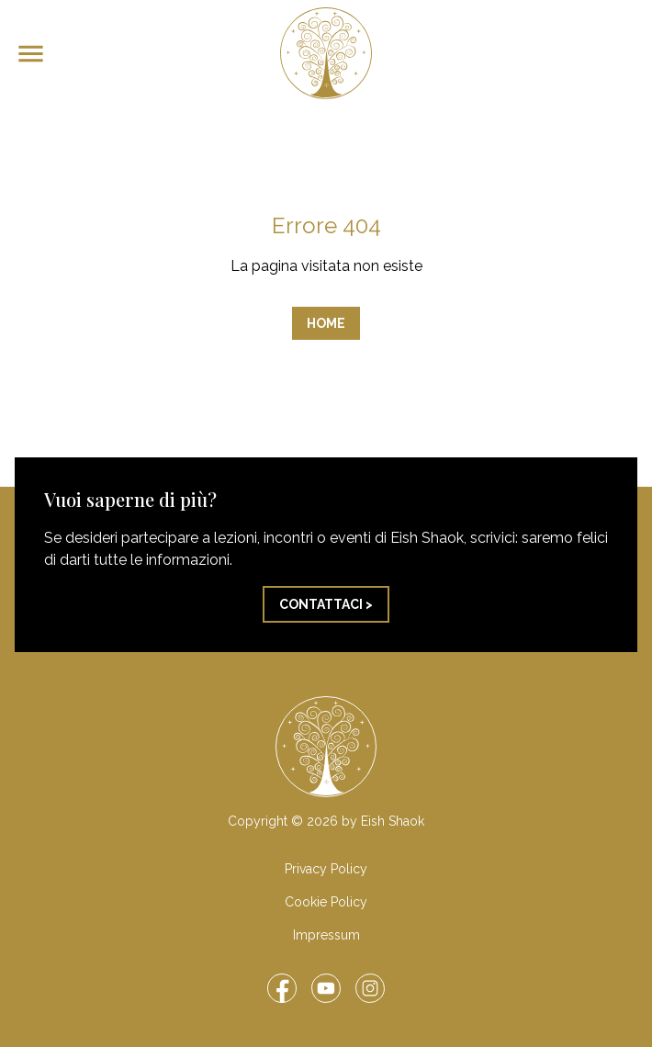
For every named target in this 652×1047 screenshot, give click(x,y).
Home (326, 323)
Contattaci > (326, 604)
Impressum (326, 935)
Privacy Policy (326, 868)
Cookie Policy (326, 902)
